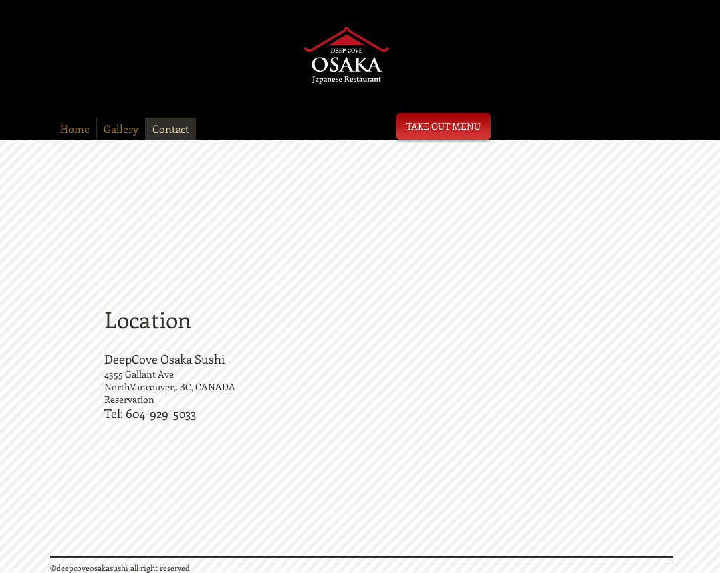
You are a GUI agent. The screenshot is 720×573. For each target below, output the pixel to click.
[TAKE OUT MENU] (443, 126)
